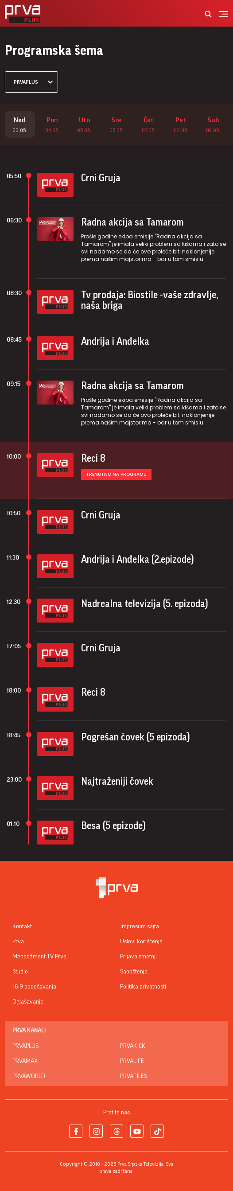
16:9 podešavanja (34, 987)
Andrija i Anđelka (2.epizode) (137, 559)
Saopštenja (134, 972)
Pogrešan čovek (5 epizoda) (135, 737)
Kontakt (22, 926)
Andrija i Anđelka (115, 341)
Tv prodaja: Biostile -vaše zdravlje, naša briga (149, 300)
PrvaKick (132, 1046)
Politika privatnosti (143, 987)
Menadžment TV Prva (39, 957)
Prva (18, 941)
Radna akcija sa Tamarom (132, 222)
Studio (20, 972)
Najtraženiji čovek (117, 781)
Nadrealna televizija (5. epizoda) (144, 604)
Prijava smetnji (138, 957)
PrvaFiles (133, 1076)
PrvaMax (25, 1061)
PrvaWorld (28, 1076)
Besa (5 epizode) (113, 826)
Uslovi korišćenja (141, 941)
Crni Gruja (100, 178)
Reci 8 (93, 458)
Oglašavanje (27, 1002)
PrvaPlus (25, 1046)
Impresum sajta (139, 926)
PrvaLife (132, 1061)
